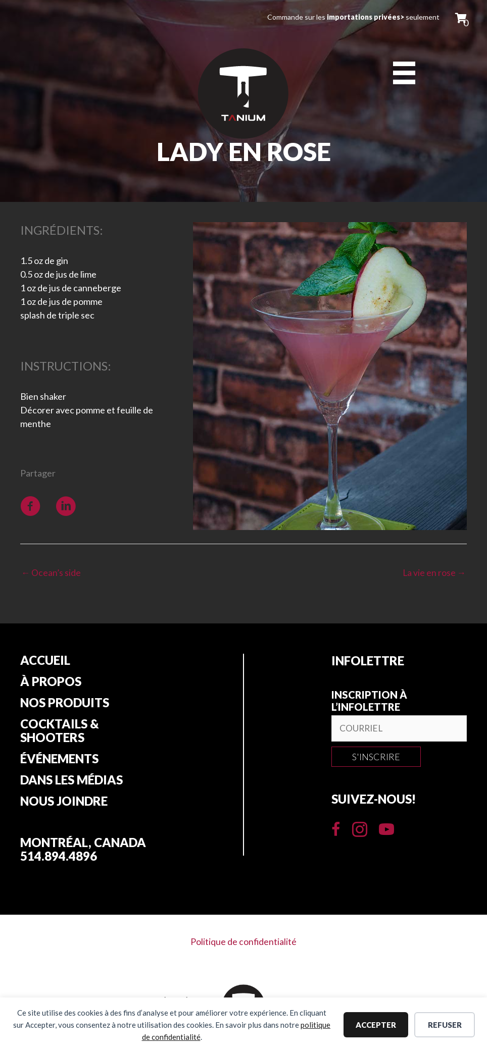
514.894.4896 (58, 860)
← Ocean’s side (51, 572)
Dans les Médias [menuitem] (71, 783)
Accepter (376, 1024)
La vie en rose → (434, 572)
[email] (399, 729)
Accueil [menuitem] (45, 661)
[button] (376, 758)
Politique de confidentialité (243, 945)
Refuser (445, 1024)
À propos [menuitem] (50, 683)
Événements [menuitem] (59, 762)
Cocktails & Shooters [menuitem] (59, 733)
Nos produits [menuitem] (64, 705)
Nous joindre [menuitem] (64, 805)
